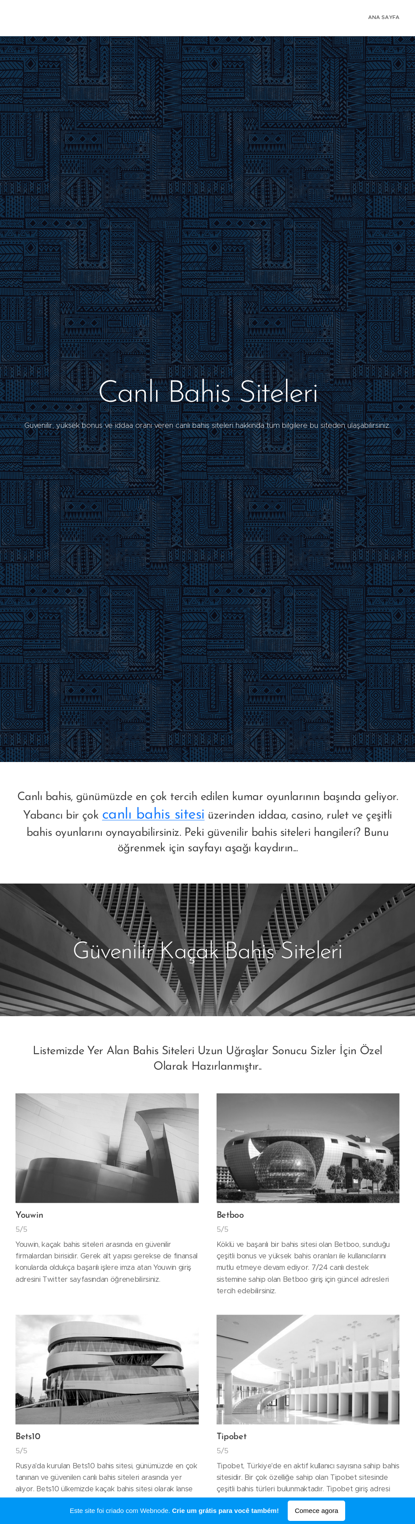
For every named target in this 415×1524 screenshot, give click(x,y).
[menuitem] (398, 18)
